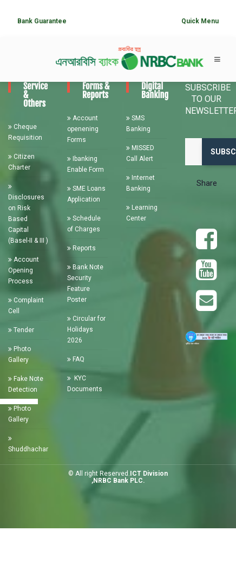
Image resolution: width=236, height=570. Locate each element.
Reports (81, 248)
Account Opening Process (23, 270)
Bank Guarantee (42, 21)
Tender (21, 330)
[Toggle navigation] (217, 59)
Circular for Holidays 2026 (86, 329)
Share (206, 183)
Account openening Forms (83, 129)
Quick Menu (200, 21)
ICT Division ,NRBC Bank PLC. (129, 477)
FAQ (75, 359)
